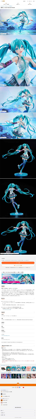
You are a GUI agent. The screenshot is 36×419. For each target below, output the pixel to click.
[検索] (26, 1)
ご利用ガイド (3, 412)
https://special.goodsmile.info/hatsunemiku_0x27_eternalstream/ (12, 273)
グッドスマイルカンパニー (6, 335)
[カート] (27, 1)
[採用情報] (23, 1)
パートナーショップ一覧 (7, 309)
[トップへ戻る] (18, 384)
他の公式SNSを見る (18, 407)
